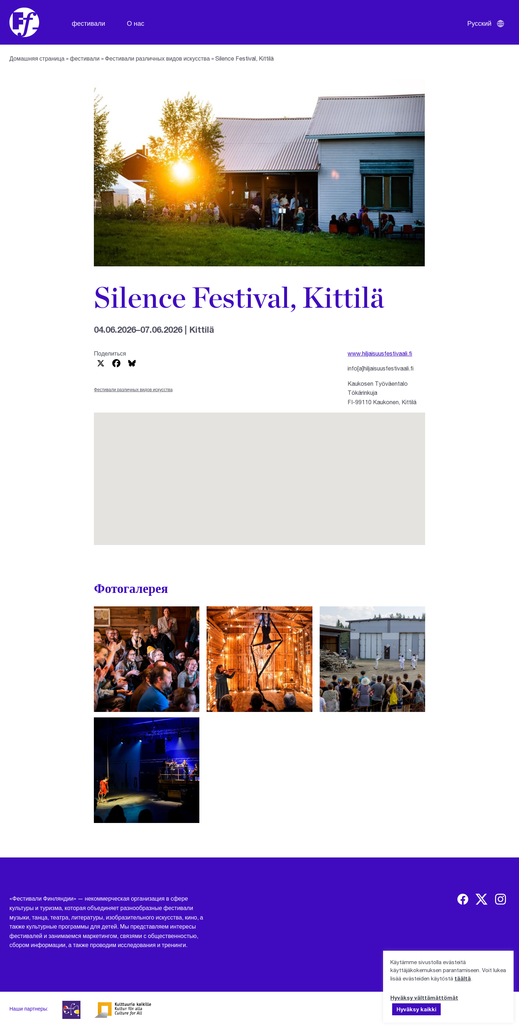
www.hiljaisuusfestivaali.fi (380, 353)
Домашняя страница (37, 58)
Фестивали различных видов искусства (157, 58)
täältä (462, 978)
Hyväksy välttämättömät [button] (424, 997)
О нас (135, 23)
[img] (462, 899)
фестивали (88, 23)
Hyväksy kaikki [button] (416, 1009)
